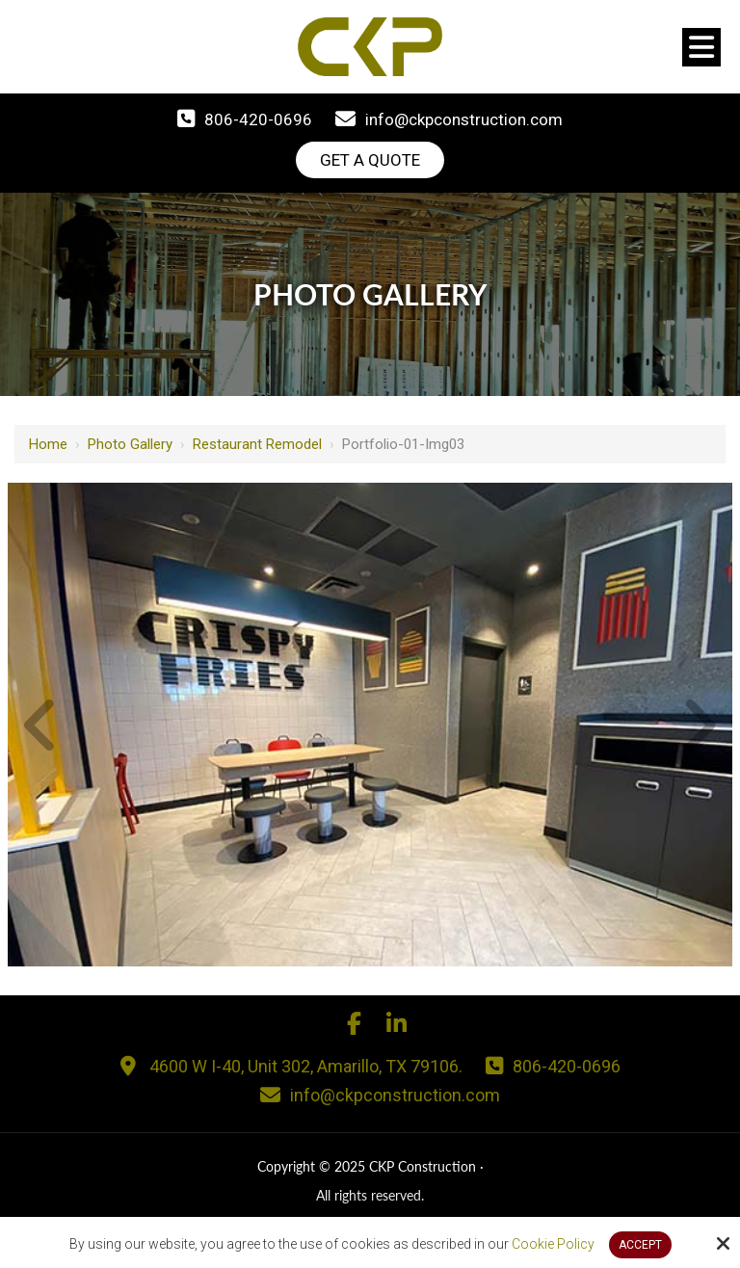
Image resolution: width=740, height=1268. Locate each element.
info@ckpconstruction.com (464, 119)
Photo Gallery (130, 444)
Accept (640, 1245)
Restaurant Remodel (257, 444)
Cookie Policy (553, 1244)
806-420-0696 (258, 119)
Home (48, 444)
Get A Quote (370, 160)
